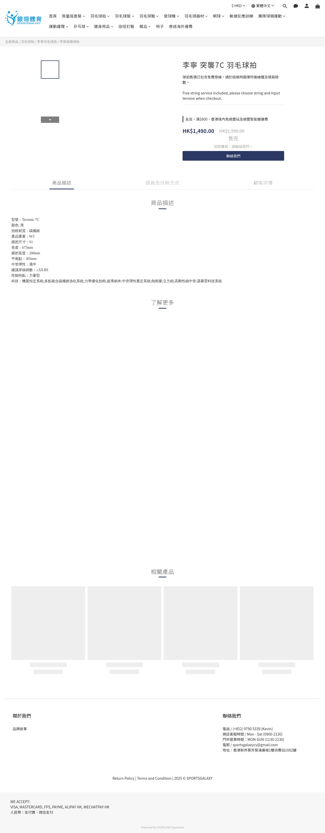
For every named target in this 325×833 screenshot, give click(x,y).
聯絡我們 (233, 155)
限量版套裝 (73, 16)
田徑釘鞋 (126, 26)
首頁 (53, 16)
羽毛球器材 (196, 16)
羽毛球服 (125, 16)
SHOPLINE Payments (170, 827)
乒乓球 (81, 26)
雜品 (145, 26)
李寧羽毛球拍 (47, 41)
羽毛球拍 (100, 16)
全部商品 (11, 41)
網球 (219, 16)
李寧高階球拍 (69, 41)
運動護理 (59, 26)
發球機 (172, 16)
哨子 (160, 26)
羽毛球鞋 (149, 16)
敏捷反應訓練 (241, 16)
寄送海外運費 (181, 26)
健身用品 (104, 26)
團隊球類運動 (272, 16)
